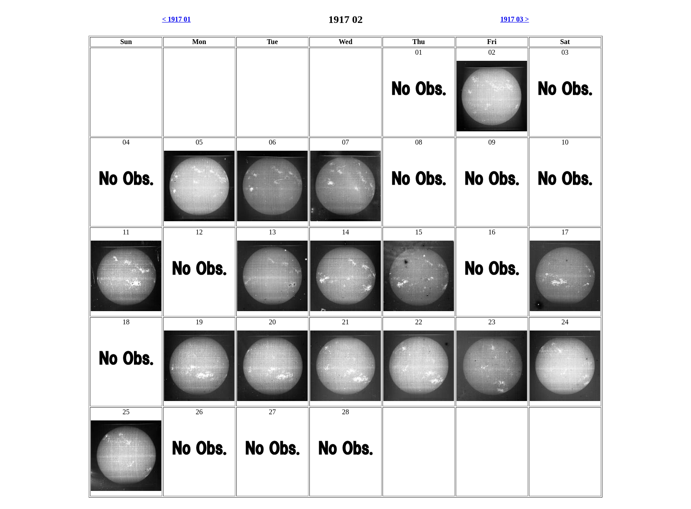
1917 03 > (514, 19)
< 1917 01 (176, 19)
